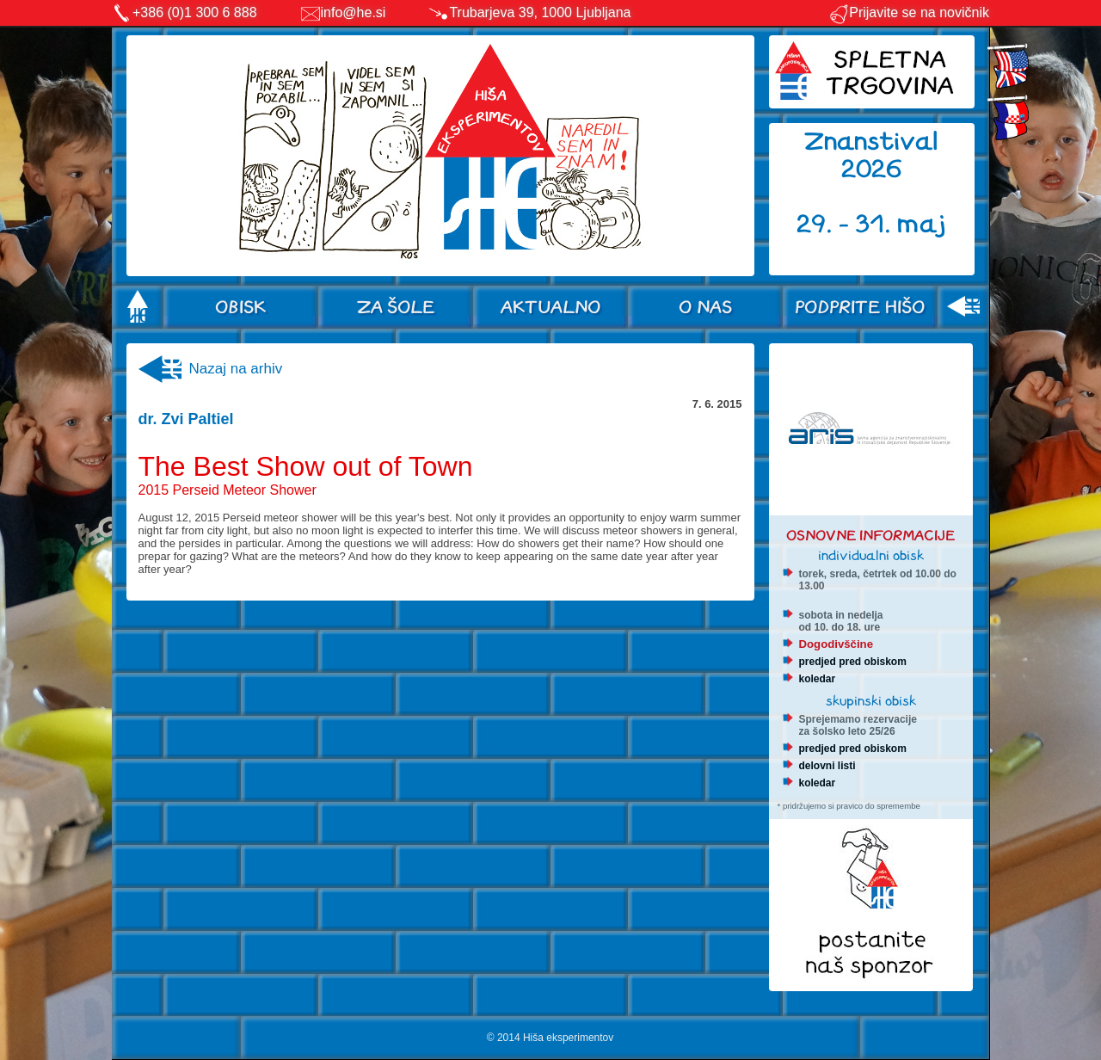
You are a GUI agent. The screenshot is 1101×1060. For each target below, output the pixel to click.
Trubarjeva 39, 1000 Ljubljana (539, 12)
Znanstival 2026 (871, 155)
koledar (817, 679)
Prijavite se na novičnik (908, 12)
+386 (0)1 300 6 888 (194, 12)
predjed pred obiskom (853, 662)
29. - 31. (847, 224)
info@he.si (353, 12)
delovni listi (827, 766)
